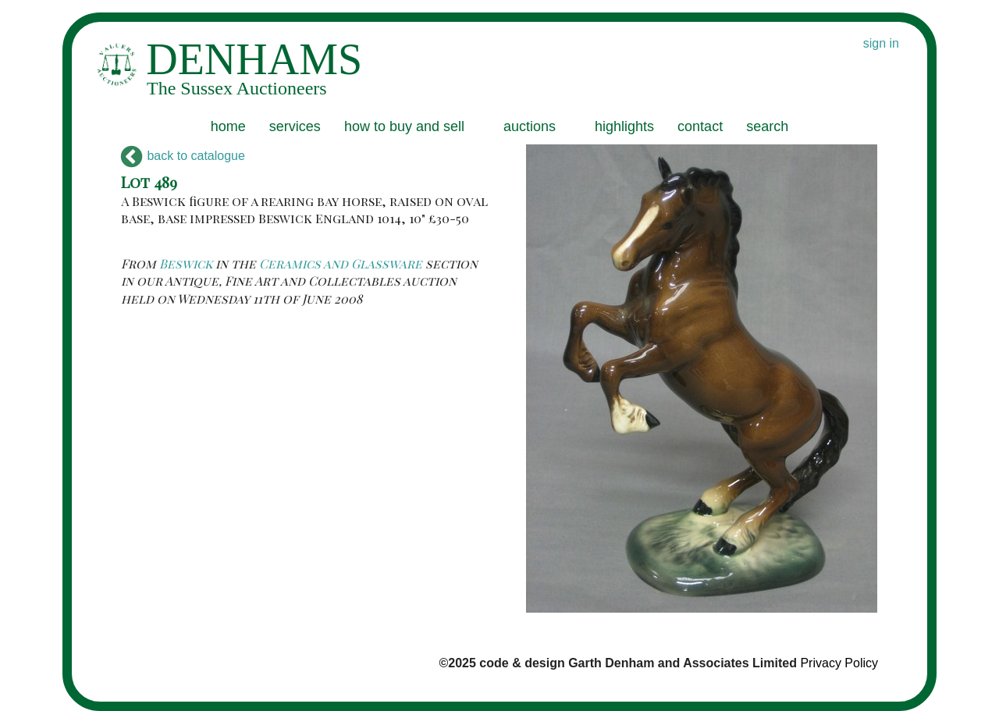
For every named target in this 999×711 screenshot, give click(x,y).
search (767, 126)
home (228, 126)
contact (700, 126)
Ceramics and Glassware (340, 263)
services (295, 126)
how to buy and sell (404, 126)
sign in (881, 43)
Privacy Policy (839, 663)
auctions (529, 126)
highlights (624, 126)
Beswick (185, 263)
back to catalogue (183, 155)
